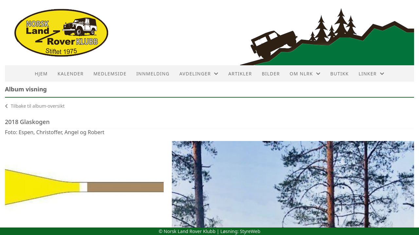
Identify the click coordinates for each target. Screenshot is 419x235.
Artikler (240, 73)
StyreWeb (250, 231)
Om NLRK (305, 73)
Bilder (271, 73)
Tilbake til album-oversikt (34, 106)
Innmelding (153, 73)
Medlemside (109, 73)
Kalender (71, 73)
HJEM (41, 73)
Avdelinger (198, 73)
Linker (371, 73)
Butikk (339, 73)
